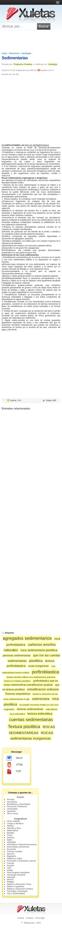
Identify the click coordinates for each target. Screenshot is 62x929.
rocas (32, 150)
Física (9, 835)
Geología (26, 53)
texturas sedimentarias (30, 709)
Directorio (14, 53)
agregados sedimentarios (27, 638)
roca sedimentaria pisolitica (39, 650)
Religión (10, 882)
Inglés (9, 840)
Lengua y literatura (15, 823)
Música (10, 879)
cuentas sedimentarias (31, 719)
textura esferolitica (39, 713)
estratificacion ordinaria (43, 689)
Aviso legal (40, 918)
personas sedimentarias (17, 655)
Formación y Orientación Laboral (21, 861)
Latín (9, 868)
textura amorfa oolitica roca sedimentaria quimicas (31, 677)
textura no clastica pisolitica (17, 681)
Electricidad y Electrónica (18, 847)
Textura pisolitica (24, 726)
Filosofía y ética (14, 828)
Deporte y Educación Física (19, 884)
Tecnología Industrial (16, 875)
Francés (10, 863)
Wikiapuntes (29, 923)
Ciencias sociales (14, 851)
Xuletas (20, 918)
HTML (15, 765)
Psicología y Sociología (17, 891)
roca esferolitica (17, 714)
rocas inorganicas (38, 666)
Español (10, 865)
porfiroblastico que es (45, 680)
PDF (14, 771)
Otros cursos (12, 813)
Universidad (12, 809)
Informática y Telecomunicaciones (22, 844)
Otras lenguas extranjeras (18, 872)
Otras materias (13, 821)
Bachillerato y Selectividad (18, 804)
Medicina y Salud (14, 858)
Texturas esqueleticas (17, 693)
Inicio (4, 53)
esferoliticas (51, 709)
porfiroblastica (45, 671)
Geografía (11, 842)
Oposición (11, 811)
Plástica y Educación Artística (20, 889)
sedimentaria (40, 699)
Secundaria (12, 802)
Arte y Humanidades (16, 893)
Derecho (10, 854)
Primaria (10, 799)
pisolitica (35, 661)
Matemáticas (12, 830)
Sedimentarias (15, 57)
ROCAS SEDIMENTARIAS (37, 145)
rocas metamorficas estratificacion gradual (27, 684)
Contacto (30, 918)
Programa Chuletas (22, 64)
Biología (10, 833)
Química (10, 837)
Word (14, 758)
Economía (11, 849)
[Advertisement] (31, 41)
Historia (10, 826)
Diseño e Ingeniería (15, 886)
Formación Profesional (17, 806)
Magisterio (11, 856)
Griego (10, 870)
